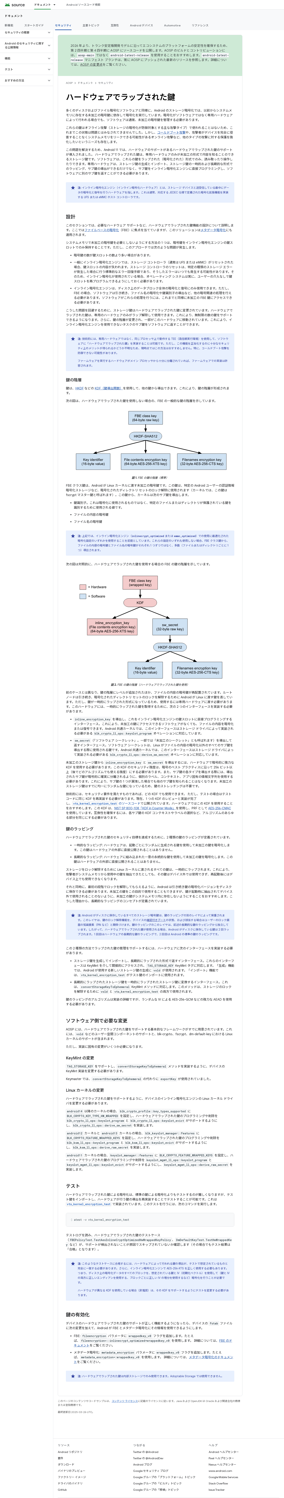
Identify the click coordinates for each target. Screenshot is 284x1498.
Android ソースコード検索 (83, 4)
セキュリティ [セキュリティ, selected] (63, 25)
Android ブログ (142, 1464)
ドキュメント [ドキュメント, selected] (42, 4)
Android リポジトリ (70, 1452)
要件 (60, 1458)
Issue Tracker (217, 1490)
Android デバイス (141, 25)
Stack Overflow (218, 1483)
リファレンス (200, 25)
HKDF (79, 388)
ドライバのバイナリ (70, 1483)
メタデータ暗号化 (213, 230)
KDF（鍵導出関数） (109, 388)
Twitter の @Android (145, 1452)
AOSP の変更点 (91, 65)
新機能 (9, 25)
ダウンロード (66, 1464)
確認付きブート (156, 920)
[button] (23, 32)
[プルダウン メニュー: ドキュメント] (56, 4)
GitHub (62, 1490)
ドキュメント (14, 16)
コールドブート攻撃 (171, 133)
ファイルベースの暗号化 (101, 230)
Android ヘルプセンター (224, 1452)
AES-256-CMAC (219, 808)
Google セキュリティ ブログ (150, 1471)
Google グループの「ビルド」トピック (157, 1483)
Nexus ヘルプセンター (222, 1464)
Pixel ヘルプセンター (221, 1458)
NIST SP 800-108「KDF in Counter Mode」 (145, 808)
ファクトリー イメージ (72, 1477)
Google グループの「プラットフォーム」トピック (164, 1477)
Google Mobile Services (223, 1477)
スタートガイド (34, 25)
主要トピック (91, 25)
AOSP (69, 83)
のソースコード (106, 804)
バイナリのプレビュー (71, 1471)
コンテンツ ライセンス (125, 1401)
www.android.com (220, 1471)
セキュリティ (105, 83)
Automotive (172, 25)
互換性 (115, 25)
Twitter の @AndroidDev (148, 1458)
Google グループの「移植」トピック (156, 1490)
